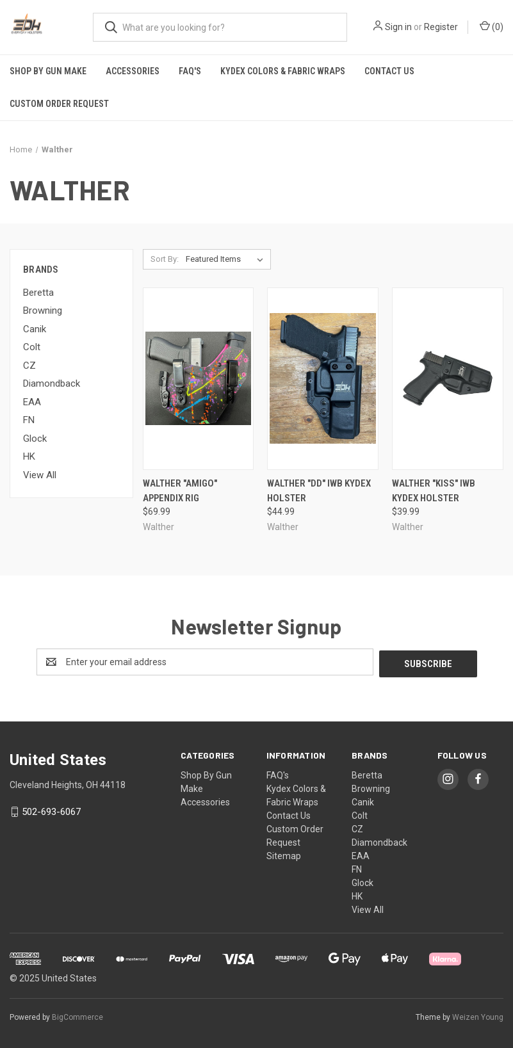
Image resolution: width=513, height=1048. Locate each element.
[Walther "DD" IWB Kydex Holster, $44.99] (323, 378)
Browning (42, 310)
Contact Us (389, 71)
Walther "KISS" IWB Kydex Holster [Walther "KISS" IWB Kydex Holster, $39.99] (433, 491)
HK (29, 456)
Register (441, 27)
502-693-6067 (51, 810)
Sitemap (283, 854)
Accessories (132, 71)
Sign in (398, 27)
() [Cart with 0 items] (491, 26)
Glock (35, 438)
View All (39, 475)
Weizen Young (477, 1015)
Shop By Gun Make (48, 71)
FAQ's (190, 71)
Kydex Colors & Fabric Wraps (282, 71)
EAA (32, 402)
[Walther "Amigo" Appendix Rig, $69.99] (198, 378)
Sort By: (165, 259)
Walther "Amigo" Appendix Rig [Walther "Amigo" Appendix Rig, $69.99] (180, 491)
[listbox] (227, 259)
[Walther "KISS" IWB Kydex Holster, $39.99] (448, 378)
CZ (29, 365)
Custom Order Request (59, 104)
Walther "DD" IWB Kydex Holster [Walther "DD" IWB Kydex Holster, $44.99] (319, 491)
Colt (31, 347)
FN (29, 420)
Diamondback (51, 383)
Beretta (38, 292)
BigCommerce (77, 1015)
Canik (34, 329)
